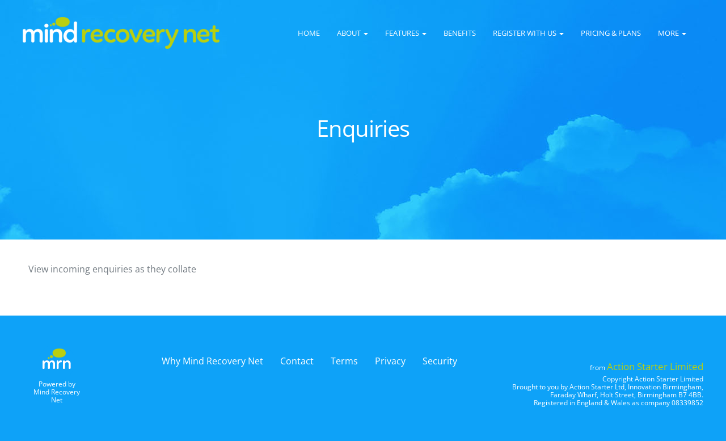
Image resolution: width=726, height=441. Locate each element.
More (672, 33)
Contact (297, 361)
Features (406, 33)
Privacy (390, 361)
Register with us (528, 33)
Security (440, 361)
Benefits (460, 33)
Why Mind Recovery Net (212, 361)
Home (309, 33)
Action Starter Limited (655, 366)
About (352, 33)
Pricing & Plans (611, 33)
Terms (344, 361)
